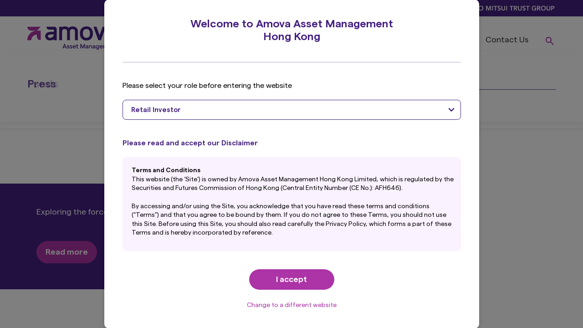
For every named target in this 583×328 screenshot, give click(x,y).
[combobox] (292, 110)
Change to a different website (292, 305)
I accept (291, 279)
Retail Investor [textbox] (156, 110)
